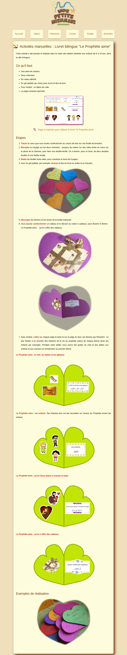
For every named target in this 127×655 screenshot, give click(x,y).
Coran (72, 33)
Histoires (54, 33)
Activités (108, 33)
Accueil (19, 33)
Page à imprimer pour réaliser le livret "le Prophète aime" (66, 129)
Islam (37, 33)
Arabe (90, 33)
